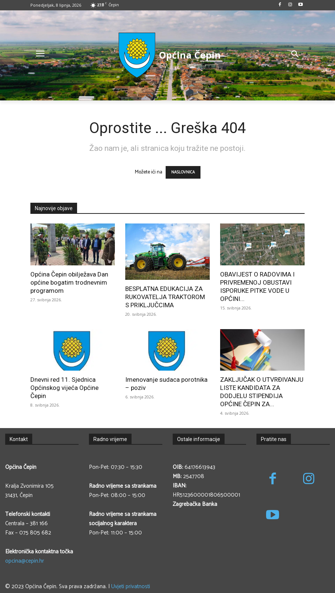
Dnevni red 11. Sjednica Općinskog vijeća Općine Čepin (64, 388)
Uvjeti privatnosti (130, 586)
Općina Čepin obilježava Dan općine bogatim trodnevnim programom (69, 282)
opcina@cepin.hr (24, 561)
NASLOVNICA (183, 172)
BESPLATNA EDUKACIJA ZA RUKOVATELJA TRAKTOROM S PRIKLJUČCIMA (165, 297)
